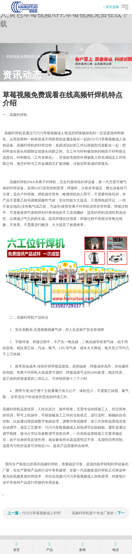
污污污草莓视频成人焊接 (107, 57)
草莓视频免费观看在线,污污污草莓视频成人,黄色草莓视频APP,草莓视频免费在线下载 (64, 14)
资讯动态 (59, 57)
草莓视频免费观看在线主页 (27, 57)
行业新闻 (77, 57)
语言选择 (111, 7)
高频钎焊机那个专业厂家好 (93, 513)
